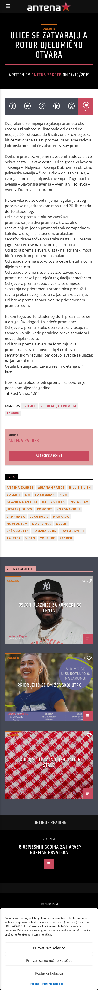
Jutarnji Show (19, 509)
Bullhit (13, 495)
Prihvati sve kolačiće (49, 947)
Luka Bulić (39, 517)
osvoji (62, 524)
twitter (14, 538)
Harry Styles (53, 502)
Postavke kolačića (49, 973)
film (63, 495)
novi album (17, 524)
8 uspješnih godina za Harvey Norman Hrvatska (50, 850)
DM (27, 495)
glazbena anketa (22, 502)
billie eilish (80, 487)
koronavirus (68, 509)
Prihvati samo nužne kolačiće (49, 960)
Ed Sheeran (45, 495)
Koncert (44, 509)
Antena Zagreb (46, 75)
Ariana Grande (51, 487)
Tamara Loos (44, 531)
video (30, 538)
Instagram (79, 502)
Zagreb (49, 29)
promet (29, 406)
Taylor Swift (72, 531)
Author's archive (49, 456)
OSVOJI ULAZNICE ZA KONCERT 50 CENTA (50, 608)
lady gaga (16, 517)
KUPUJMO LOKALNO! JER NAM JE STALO (50, 762)
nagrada (61, 517)
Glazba (13, 581)
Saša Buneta (18, 531)
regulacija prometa (58, 406)
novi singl (41, 524)
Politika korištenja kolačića (47, 984)
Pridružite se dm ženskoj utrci (50, 685)
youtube (47, 538)
